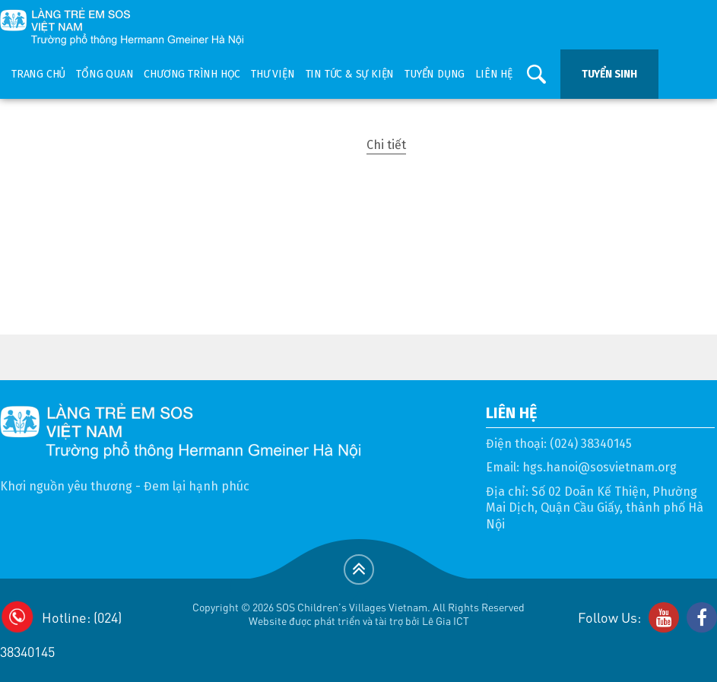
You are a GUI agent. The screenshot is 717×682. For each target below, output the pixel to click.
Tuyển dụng (435, 74)
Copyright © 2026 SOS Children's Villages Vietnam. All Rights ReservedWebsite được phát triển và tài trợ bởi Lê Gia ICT (358, 614)
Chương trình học (192, 74)
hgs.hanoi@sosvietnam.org (599, 467)
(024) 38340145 (591, 443)
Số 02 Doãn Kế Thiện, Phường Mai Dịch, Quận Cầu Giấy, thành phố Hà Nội (594, 507)
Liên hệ (493, 74)
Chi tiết (386, 145)
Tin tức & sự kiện (350, 74)
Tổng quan (104, 74)
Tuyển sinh (609, 74)
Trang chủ (38, 74)
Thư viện (272, 74)
